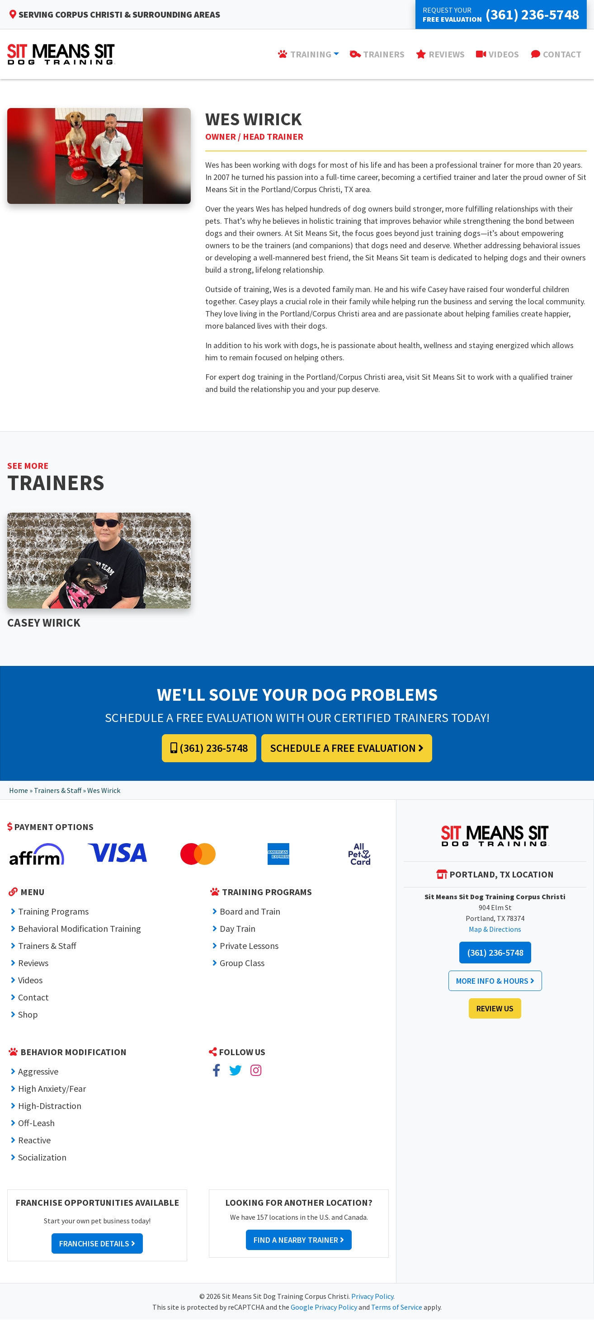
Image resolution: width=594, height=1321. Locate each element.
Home (18, 791)
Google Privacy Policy (324, 1308)
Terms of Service (396, 1308)
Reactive (34, 1141)
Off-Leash (36, 1124)
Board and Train (250, 912)
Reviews (33, 964)
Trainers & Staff (57, 791)
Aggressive (38, 1072)
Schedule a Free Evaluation (347, 749)
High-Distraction (49, 1107)
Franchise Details (97, 1245)
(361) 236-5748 (209, 749)
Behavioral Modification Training (79, 929)
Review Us (495, 1010)
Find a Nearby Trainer (299, 1241)
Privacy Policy (372, 1297)
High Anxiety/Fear (52, 1089)
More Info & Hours (495, 982)
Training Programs (53, 912)
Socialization (42, 1158)
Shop (28, 1015)
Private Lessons (249, 947)
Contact (33, 998)
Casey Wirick (46, 623)
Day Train (237, 929)
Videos (30, 981)
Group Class (242, 964)
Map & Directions (495, 930)
